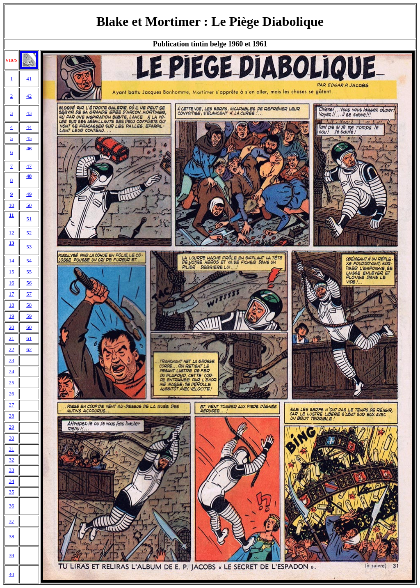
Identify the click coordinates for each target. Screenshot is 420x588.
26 (11, 393)
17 (11, 294)
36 (11, 506)
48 (29, 176)
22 (11, 349)
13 (11, 243)
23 (11, 360)
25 (11, 382)
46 (29, 148)
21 (11, 338)
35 (11, 492)
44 (29, 127)
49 (29, 194)
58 (29, 305)
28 (11, 416)
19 (11, 316)
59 (29, 316)
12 (11, 233)
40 (11, 574)
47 (29, 166)
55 (29, 272)
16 (11, 283)
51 (29, 219)
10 (11, 205)
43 (29, 113)
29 (11, 427)
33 (11, 470)
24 (11, 371)
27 (11, 405)
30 (11, 438)
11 (11, 215)
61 (29, 338)
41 (29, 79)
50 (29, 205)
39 (11, 555)
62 (29, 349)
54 (29, 260)
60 (29, 327)
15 (11, 272)
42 (29, 96)
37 (11, 521)
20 (11, 327)
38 (11, 536)
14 (11, 260)
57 (29, 294)
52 (29, 233)
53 (29, 246)
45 (29, 138)
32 (11, 460)
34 (11, 481)
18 (11, 305)
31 (11, 449)
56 (29, 283)
